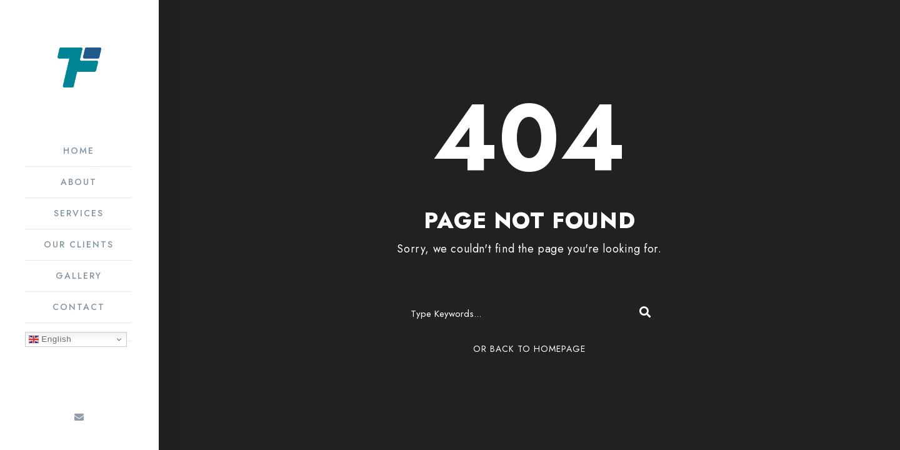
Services (79, 213)
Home (78, 150)
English (50, 339)
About (79, 182)
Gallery (79, 275)
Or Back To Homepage (529, 348)
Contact (78, 307)
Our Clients (79, 244)
